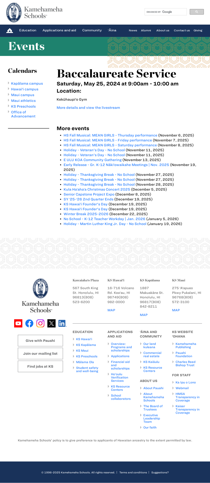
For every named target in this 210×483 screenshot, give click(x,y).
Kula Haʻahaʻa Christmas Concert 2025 (97, 189)
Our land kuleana (149, 345)
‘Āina (112, 30)
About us (162, 30)
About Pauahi (153, 388)
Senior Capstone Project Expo (89, 194)
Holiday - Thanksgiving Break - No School (99, 174)
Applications (120, 356)
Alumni (146, 30)
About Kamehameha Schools (153, 397)
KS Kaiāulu (151, 362)
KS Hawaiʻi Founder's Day (86, 204)
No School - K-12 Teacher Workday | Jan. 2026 (104, 219)
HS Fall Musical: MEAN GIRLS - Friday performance (108, 140)
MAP (111, 310)
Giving (198, 30)
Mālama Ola (85, 362)
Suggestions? (160, 472)
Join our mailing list (40, 353)
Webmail (182, 388)
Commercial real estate (152, 354)
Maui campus (22, 95)
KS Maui (82, 350)
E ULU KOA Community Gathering (93, 160)
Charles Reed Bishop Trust (185, 363)
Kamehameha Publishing (186, 345)
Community (92, 30)
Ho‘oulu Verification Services (119, 377)
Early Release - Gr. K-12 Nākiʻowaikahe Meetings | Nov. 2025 (116, 165)
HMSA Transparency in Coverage (188, 397)
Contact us (182, 30)
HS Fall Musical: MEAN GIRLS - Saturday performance (110, 145)
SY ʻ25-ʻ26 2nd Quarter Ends (88, 199)
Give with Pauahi (40, 340)
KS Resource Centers (120, 388)
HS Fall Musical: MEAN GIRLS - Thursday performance (110, 135)
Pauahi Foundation (184, 354)
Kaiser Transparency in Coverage (188, 410)
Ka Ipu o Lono (186, 382)
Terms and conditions (133, 472)
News (133, 30)
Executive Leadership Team (151, 419)
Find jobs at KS (40, 366)
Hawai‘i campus (24, 89)
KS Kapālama (86, 345)
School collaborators (121, 397)
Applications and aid (59, 30)
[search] (165, 11)
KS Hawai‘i (84, 339)
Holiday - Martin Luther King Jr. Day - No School (105, 224)
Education (27, 30)
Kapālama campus (27, 83)
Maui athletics (23, 100)
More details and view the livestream (88, 107)
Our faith (149, 427)
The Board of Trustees (153, 408)
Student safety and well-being (87, 369)
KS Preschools (23, 106)
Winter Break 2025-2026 (86, 214)
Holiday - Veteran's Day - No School (94, 150)
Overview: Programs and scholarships (121, 347)
